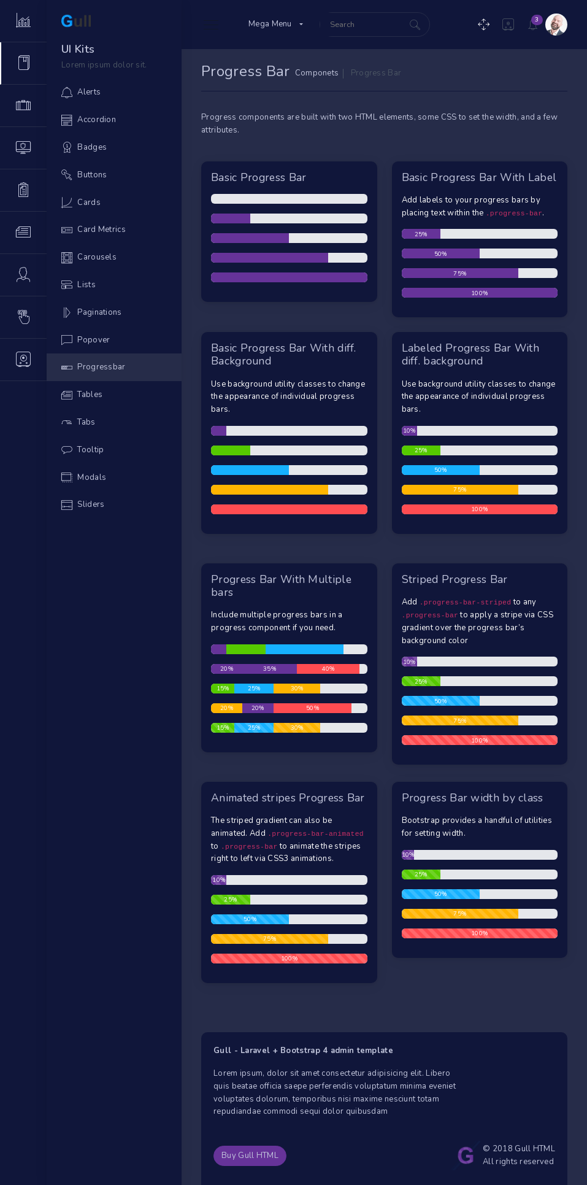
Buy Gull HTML (249, 1155)
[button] (508, 25)
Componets (317, 73)
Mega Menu (270, 23)
